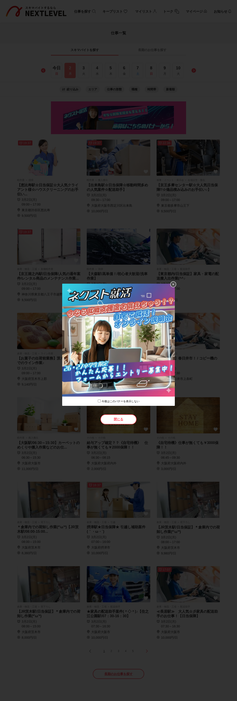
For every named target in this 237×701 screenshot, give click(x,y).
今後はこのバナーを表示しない (120, 401)
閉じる (118, 419)
